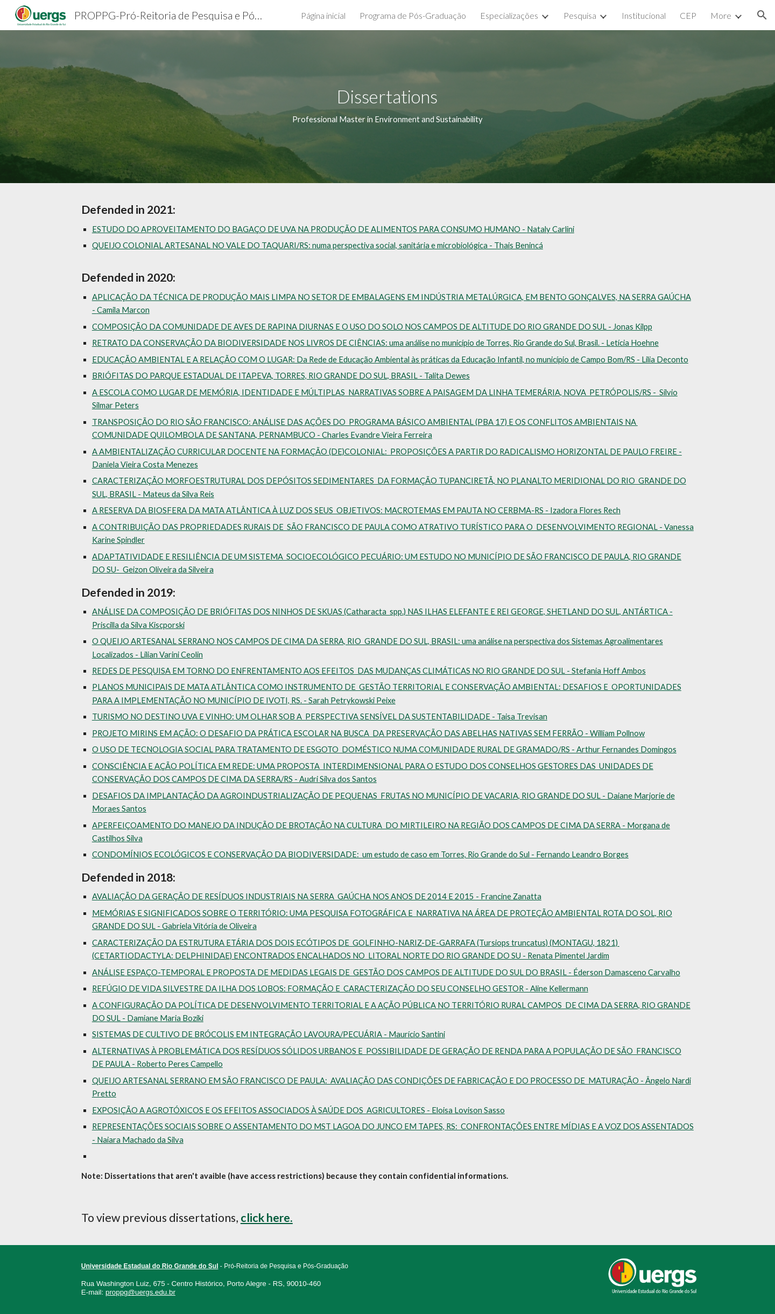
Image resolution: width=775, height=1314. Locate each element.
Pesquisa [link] (579, 15)
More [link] (720, 15)
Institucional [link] (644, 15)
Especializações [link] (509, 15)
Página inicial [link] (323, 15)
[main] (387, 106)
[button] (762, 15)
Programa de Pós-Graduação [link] (413, 15)
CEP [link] (688, 15)
